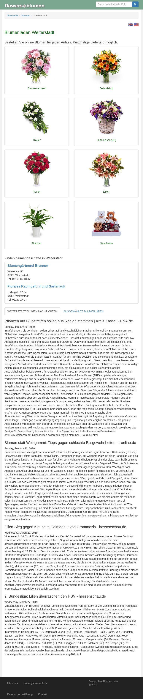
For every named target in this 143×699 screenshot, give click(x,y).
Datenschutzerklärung (20, 694)
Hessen (26, 15)
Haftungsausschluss (35, 683)
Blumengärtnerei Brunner (27, 266)
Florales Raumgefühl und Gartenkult (36, 286)
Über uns (12, 683)
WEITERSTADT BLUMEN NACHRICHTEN (32, 311)
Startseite (12, 15)
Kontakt (42, 694)
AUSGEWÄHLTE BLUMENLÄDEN (83, 311)
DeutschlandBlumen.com (103, 681)
